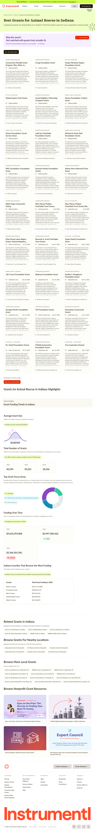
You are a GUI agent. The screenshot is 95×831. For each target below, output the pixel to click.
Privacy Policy (33, 826)
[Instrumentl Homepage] (10, 6)
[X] (79, 827)
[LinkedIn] (88, 827)
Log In (74, 6)
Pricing (36, 6)
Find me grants (82, 37)
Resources (63, 6)
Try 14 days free (86, 6)
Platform (25, 6)
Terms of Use (42, 826)
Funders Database (62, 766)
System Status (52, 826)
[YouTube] (84, 827)
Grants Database (49, 6)
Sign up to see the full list (12, 382)
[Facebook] (74, 827)
